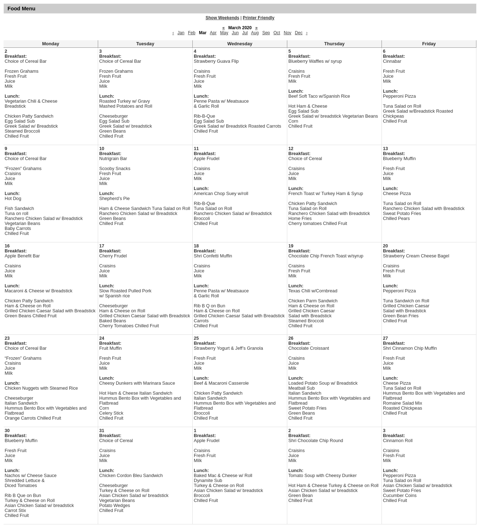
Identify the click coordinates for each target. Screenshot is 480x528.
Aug (255, 32)
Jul (245, 32)
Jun (235, 32)
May (224, 32)
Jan (180, 32)
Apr (213, 32)
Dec (298, 32)
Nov (287, 32)
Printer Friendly (258, 17)
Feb (192, 32)
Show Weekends (222, 17)
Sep (266, 32)
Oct (276, 32)
